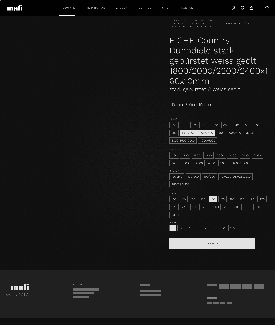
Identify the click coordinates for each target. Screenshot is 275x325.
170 (222, 199)
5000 (223, 163)
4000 (199, 163)
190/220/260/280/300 (235, 176)
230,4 (175, 214)
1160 (174, 155)
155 (203, 199)
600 (205, 125)
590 (195, 125)
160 (212, 199)
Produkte (67, 7)
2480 (174, 163)
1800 (185, 155)
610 (215, 125)
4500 (211, 163)
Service (145, 7)
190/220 (209, 176)
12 (180, 228)
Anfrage (212, 243)
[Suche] (267, 8)
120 (183, 199)
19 (205, 228)
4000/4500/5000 (183, 140)
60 (213, 228)
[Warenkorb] (251, 8)
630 (225, 125)
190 (252, 199)
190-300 (193, 176)
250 (205, 207)
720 (246, 125)
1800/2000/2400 (229, 133)
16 (197, 228)
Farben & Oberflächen (191, 104)
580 (184, 125)
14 (188, 228)
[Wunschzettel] (242, 8)
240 (184, 207)
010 (257, 207)
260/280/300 (180, 184)
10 (172, 228)
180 (232, 199)
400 (247, 207)
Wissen (122, 7)
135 (193, 199)
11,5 (232, 228)
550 (174, 125)
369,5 (250, 133)
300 (237, 207)
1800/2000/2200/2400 (197, 133)
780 (257, 125)
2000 (220, 155)
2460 (257, 155)
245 (195, 207)
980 (174, 133)
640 (236, 125)
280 (226, 207)
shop (166, 7)
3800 (187, 163)
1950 (197, 155)
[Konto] (233, 8)
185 (242, 199)
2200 (232, 155)
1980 (208, 155)
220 (174, 207)
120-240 (176, 176)
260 (216, 207)
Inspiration (95, 7)
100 (173, 199)
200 (262, 199)
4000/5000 (207, 140)
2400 (245, 155)
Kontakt (188, 7)
